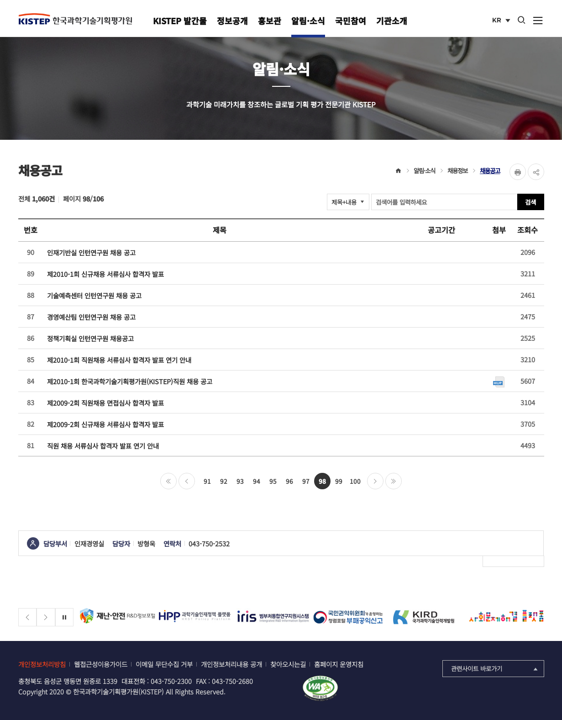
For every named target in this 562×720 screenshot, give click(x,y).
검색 (530, 201)
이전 (187, 481)
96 (289, 481)
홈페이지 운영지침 (338, 664)
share (536, 172)
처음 (168, 481)
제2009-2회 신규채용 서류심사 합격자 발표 (105, 424)
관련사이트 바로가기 (495, 668)
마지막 (393, 481)
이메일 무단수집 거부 (164, 664)
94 (256, 481)
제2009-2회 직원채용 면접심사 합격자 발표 (105, 403)
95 (273, 481)
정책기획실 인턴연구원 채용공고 (90, 338)
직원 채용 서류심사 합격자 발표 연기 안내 (103, 445)
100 (355, 481)
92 (223, 481)
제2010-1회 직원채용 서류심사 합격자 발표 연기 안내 (119, 360)
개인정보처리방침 (42, 664)
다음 (375, 481)
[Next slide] (46, 617)
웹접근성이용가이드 (100, 664)
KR (502, 21)
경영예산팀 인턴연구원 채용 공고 (91, 317)
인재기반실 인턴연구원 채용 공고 (91, 252)
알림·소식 (308, 20)
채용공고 (490, 170)
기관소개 (391, 20)
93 (240, 481)
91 (207, 481)
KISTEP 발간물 (180, 20)
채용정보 (457, 170)
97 (306, 481)
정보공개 (232, 20)
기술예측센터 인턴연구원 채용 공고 (94, 295)
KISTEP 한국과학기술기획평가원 (75, 19)
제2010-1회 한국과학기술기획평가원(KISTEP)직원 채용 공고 (129, 381)
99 (338, 481)
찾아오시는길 (288, 664)
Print (517, 172)
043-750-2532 (209, 543)
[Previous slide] (27, 617)
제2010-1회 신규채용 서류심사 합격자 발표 (105, 274)
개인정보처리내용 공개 (231, 664)
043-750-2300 (171, 681)
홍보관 (269, 20)
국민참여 (350, 20)
